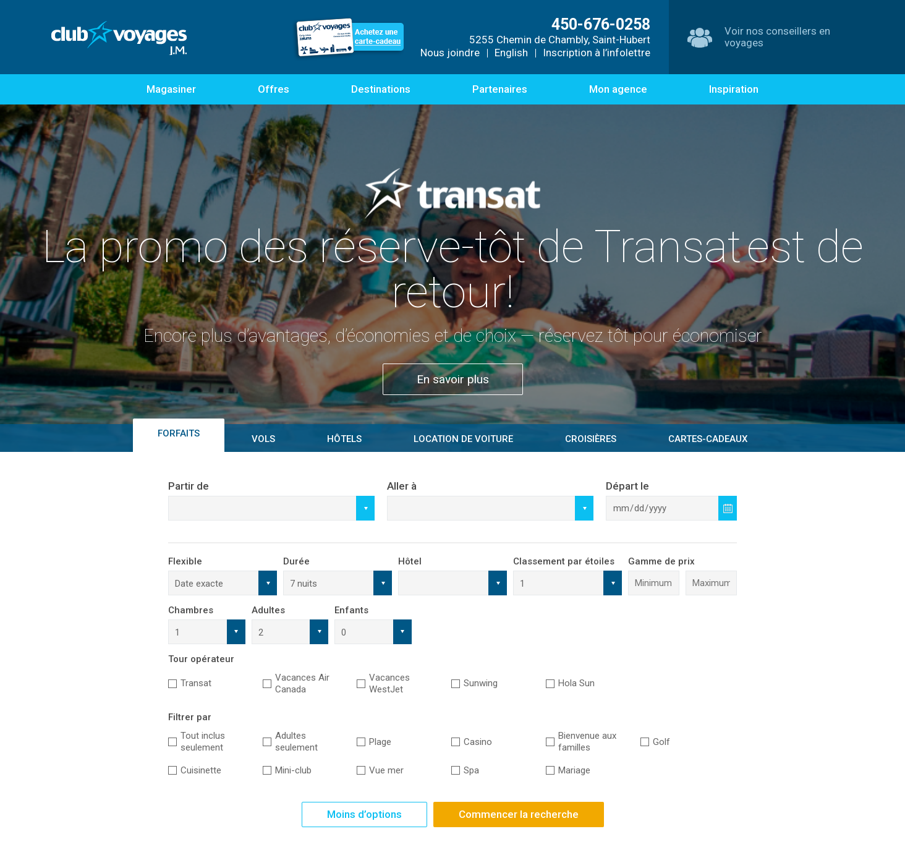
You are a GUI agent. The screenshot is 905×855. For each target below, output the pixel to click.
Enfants (351, 610)
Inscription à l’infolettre (596, 52)
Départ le (627, 486)
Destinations (380, 89)
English (511, 52)
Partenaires (499, 89)
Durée (296, 561)
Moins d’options (364, 814)
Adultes (268, 610)
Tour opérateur (201, 659)
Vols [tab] (263, 439)
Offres (273, 89)
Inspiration (733, 89)
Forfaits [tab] (179, 433)
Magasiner (171, 89)
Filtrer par (189, 717)
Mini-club (293, 770)
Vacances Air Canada (302, 683)
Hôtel (410, 561)
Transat (196, 683)
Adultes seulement (296, 741)
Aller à (402, 486)
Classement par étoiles (563, 561)
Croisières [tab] (590, 439)
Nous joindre (450, 52)
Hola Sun (576, 683)
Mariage (574, 770)
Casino (478, 741)
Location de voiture (463, 439)
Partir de (188, 486)
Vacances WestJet (389, 683)
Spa (471, 770)
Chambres (190, 610)
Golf (661, 741)
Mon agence (618, 89)
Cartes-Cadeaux (707, 439)
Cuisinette (201, 770)
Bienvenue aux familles (587, 741)
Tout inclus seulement (203, 741)
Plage (380, 741)
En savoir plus (453, 379)
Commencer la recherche (519, 814)
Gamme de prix (661, 561)
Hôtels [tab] (344, 439)
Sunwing (481, 683)
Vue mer (386, 770)
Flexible (185, 561)
